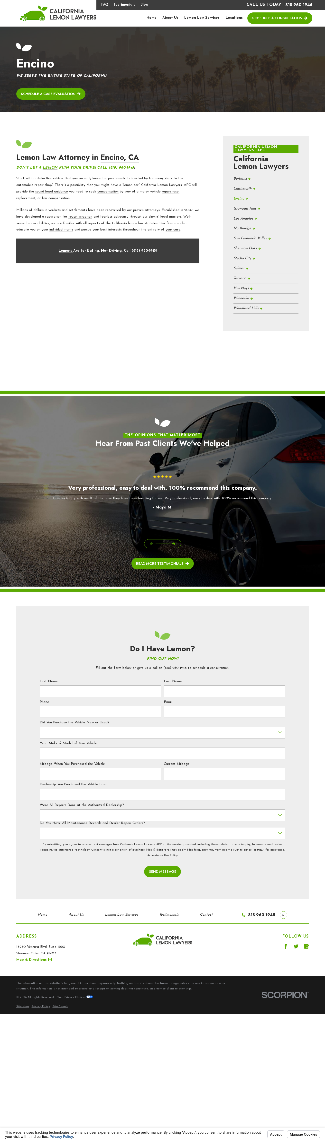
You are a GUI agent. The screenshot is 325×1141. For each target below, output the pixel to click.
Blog (144, 5)
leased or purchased (108, 178)
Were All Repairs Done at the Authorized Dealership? (82, 805)
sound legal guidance (51, 191)
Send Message (162, 871)
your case (173, 229)
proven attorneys (146, 210)
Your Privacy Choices (75, 997)
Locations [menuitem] (234, 18)
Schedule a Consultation (280, 17)
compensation (108, 191)
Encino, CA (120, 157)
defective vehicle (50, 178)
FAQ (104, 5)
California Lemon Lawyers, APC (166, 185)
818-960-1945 (298, 5)
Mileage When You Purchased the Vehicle (72, 764)
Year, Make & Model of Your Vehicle (68, 743)
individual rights (61, 229)
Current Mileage (177, 764)
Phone (44, 702)
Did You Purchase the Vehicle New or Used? (74, 722)
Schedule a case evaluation (51, 93)
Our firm (166, 223)
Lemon (50, 168)
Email (168, 702)
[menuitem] (265, 179)
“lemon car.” (131, 185)
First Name (49, 681)
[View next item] (173, 543)
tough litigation (80, 217)
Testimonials (124, 5)
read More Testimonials (162, 563)
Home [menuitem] (152, 18)
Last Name (173, 681)
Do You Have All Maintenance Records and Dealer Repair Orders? (92, 823)
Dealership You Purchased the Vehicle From (73, 784)
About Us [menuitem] (170, 18)
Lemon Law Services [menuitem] (202, 18)
